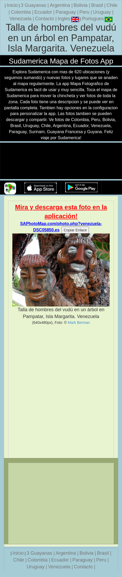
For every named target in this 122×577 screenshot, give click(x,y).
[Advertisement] (61, 391)
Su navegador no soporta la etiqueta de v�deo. (61, 161)
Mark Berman (79, 322)
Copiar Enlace (75, 230)
